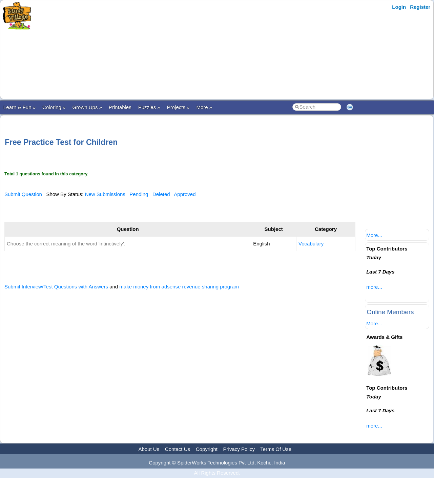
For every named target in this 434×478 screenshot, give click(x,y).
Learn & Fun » (19, 107)
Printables (120, 107)
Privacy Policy (239, 449)
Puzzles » (149, 107)
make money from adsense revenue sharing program (179, 286)
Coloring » (53, 107)
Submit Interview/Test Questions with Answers (56, 286)
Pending (138, 194)
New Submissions (105, 194)
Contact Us (177, 449)
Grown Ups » (87, 107)
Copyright (207, 449)
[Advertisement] (167, 49)
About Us (148, 449)
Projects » (178, 107)
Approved (184, 194)
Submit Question (23, 194)
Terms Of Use (275, 449)
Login (399, 7)
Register (420, 7)
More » (204, 107)
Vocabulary (311, 243)
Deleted (161, 194)
